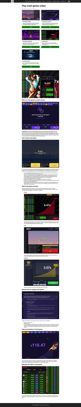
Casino (44, 1)
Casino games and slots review (26, 8)
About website (34, 1)
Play (31, 27)
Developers (49, 1)
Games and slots (28, 1)
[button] (41, 1)
